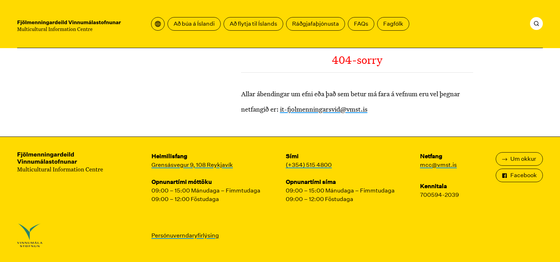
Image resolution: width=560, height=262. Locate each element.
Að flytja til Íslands (253, 23)
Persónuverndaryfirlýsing (185, 235)
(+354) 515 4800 (309, 164)
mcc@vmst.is (438, 164)
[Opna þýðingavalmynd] (158, 24)
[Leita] (536, 23)
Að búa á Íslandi (194, 23)
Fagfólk (393, 23)
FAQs (361, 23)
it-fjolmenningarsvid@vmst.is (324, 109)
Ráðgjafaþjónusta (315, 23)
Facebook (519, 175)
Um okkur (519, 158)
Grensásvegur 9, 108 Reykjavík (192, 164)
